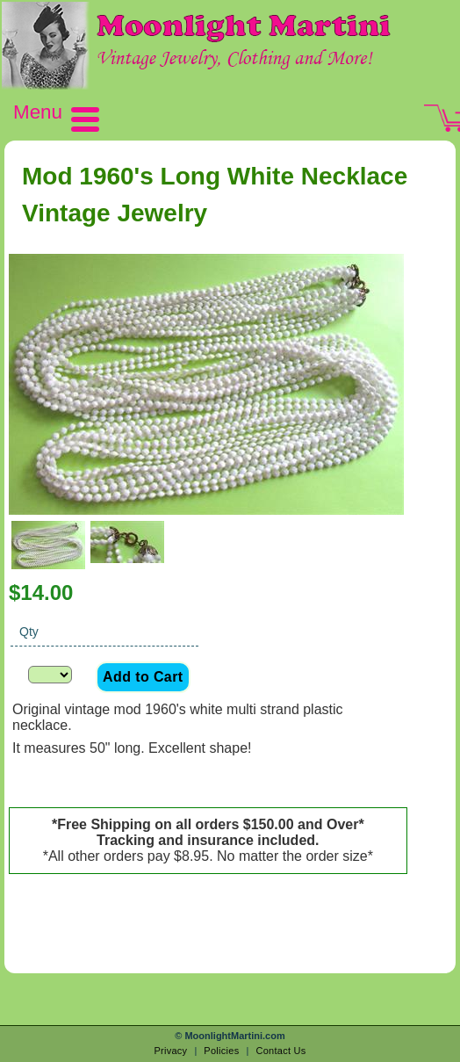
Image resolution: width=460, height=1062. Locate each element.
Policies (221, 1050)
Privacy (170, 1050)
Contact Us (280, 1050)
